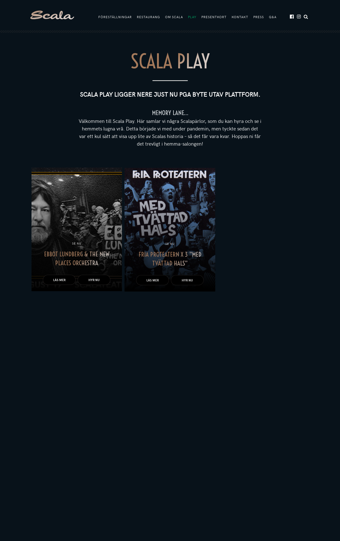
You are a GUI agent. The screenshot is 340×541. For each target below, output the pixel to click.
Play (192, 17)
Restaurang (148, 17)
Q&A (272, 17)
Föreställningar (115, 17)
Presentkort (214, 17)
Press (258, 17)
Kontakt (240, 17)
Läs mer (59, 280)
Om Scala (174, 17)
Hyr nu (94, 280)
